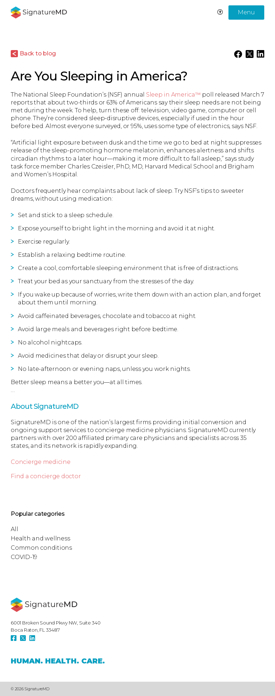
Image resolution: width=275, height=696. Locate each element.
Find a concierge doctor (46, 476)
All (14, 529)
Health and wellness (40, 538)
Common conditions (41, 547)
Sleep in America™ (173, 94)
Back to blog (38, 53)
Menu (246, 12)
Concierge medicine (41, 462)
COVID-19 (24, 557)
